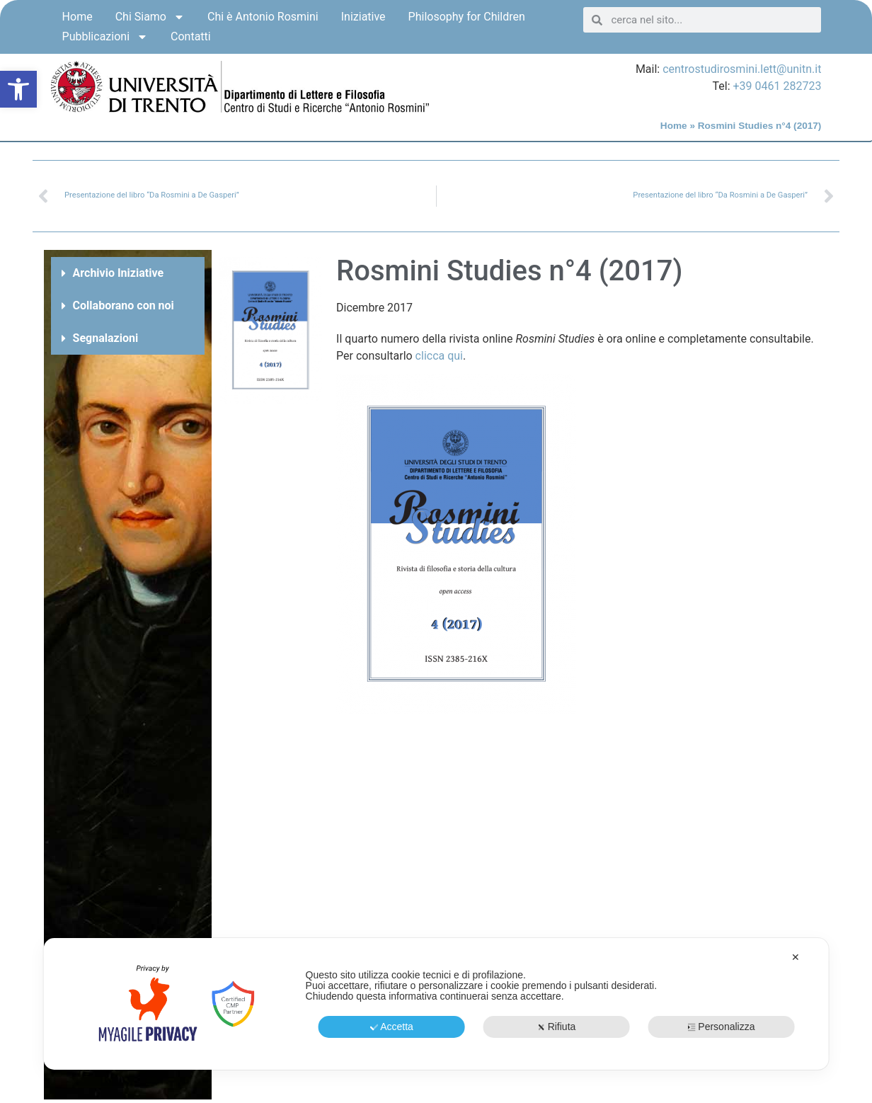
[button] (18, 89)
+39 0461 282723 (777, 86)
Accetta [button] (391, 1026)
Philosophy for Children (466, 16)
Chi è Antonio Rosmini (263, 16)
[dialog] (436, 1004)
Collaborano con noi (123, 305)
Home (77, 16)
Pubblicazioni (105, 37)
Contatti (191, 36)
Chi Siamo (150, 17)
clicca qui (439, 355)
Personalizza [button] (721, 1026)
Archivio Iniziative (118, 273)
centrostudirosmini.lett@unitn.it (741, 69)
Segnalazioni (106, 338)
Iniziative (363, 16)
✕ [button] (795, 957)
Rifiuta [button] (556, 1026)
